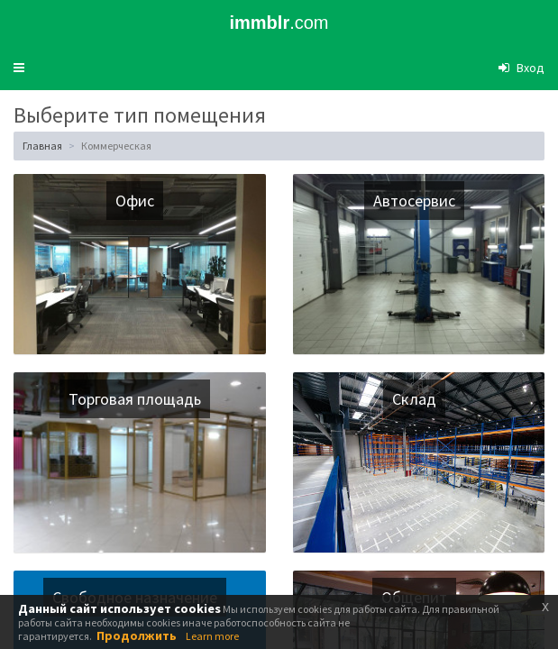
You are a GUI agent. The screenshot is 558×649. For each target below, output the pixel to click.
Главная (42, 145)
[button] (19, 67)
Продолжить (136, 635)
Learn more (212, 636)
